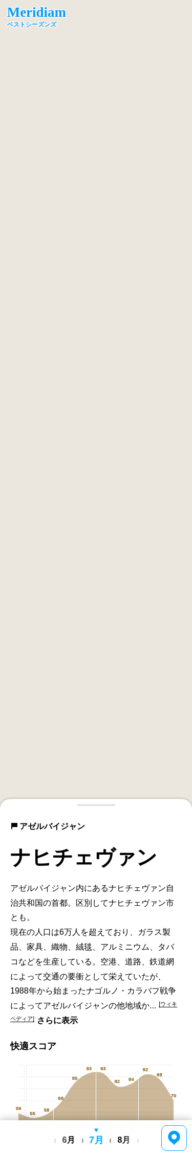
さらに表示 (57, 1020)
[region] (96, 404)
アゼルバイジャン (47, 826)
